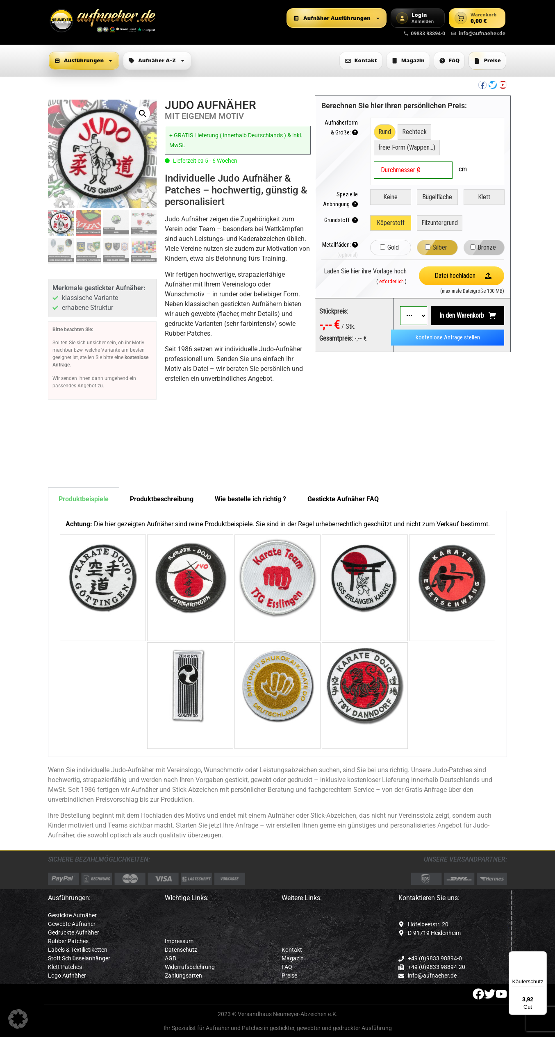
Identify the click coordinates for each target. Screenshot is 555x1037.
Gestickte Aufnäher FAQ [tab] (343, 499)
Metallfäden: (340, 244)
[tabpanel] (277, 634)
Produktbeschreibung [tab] (161, 499)
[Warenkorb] (477, 18)
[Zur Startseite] (103, 20)
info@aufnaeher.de (478, 33)
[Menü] (542, 956)
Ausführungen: (69, 898)
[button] (142, 113)
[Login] (418, 18)
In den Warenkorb (461, 315)
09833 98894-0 (424, 33)
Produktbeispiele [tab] (84, 499)
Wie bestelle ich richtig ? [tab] (250, 499)
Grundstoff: (341, 220)
